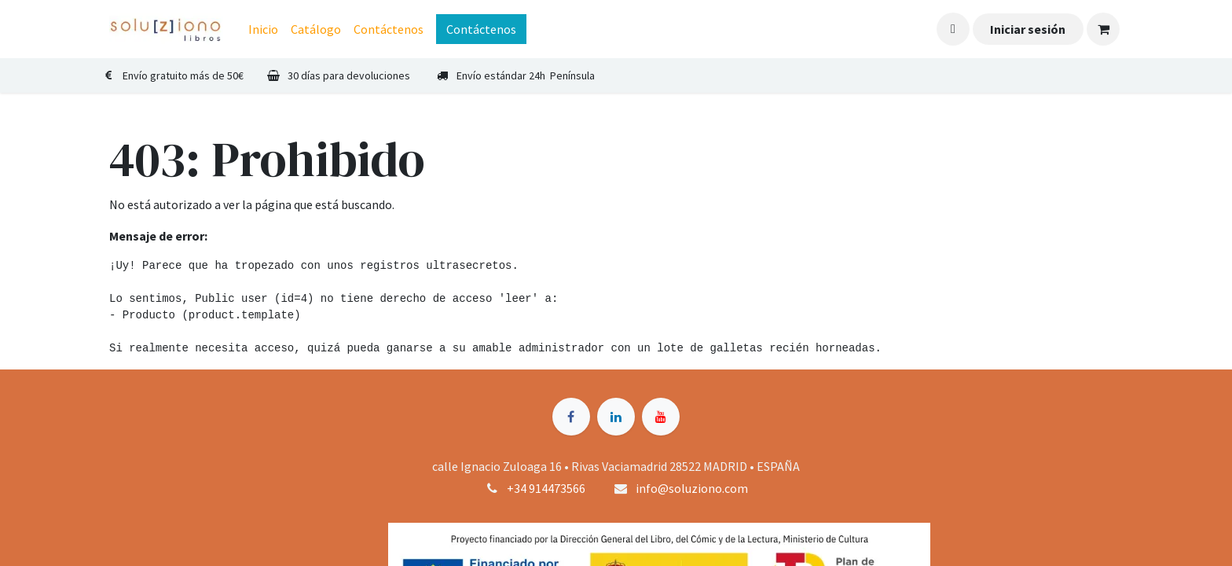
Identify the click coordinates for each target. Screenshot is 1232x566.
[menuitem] (263, 29)
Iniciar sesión (1027, 29)
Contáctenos (481, 29)
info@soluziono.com (692, 488)
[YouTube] (661, 417)
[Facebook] (571, 417)
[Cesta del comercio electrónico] (1103, 29)
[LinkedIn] (616, 417)
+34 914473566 (546, 488)
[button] (953, 29)
